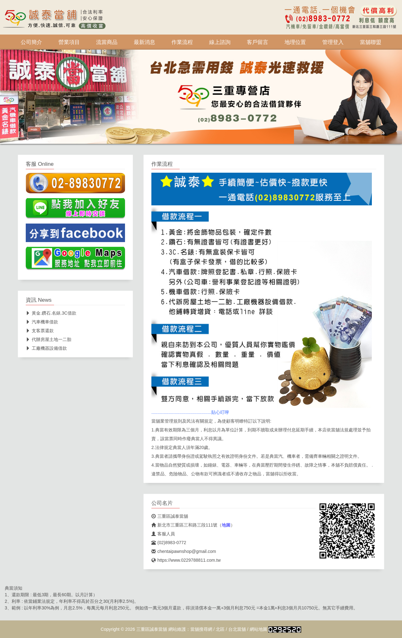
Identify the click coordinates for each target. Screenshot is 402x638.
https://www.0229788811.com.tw (186, 560)
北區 (220, 629)
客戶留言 (257, 42)
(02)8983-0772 (168, 542)
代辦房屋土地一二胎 (48, 339)
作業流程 (182, 42)
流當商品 (106, 42)
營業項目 (69, 42)
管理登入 (333, 42)
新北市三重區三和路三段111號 (184, 524)
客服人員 (163, 533)
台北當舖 (237, 629)
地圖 (226, 524)
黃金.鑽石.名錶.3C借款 (51, 313)
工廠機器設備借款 (46, 348)
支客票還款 (40, 330)
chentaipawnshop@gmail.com (183, 551)
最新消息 (144, 42)
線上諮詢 (220, 42)
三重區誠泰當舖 (169, 516)
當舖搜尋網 (201, 629)
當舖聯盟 (370, 42)
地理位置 (295, 42)
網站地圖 (258, 629)
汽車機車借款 (42, 321)
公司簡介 (31, 42)
